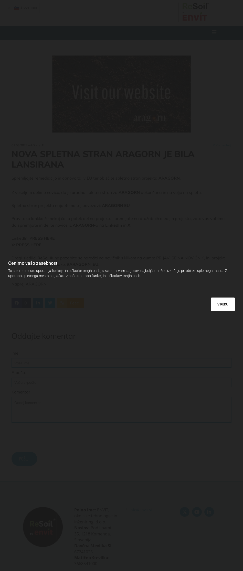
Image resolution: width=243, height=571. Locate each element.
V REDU (222, 304)
